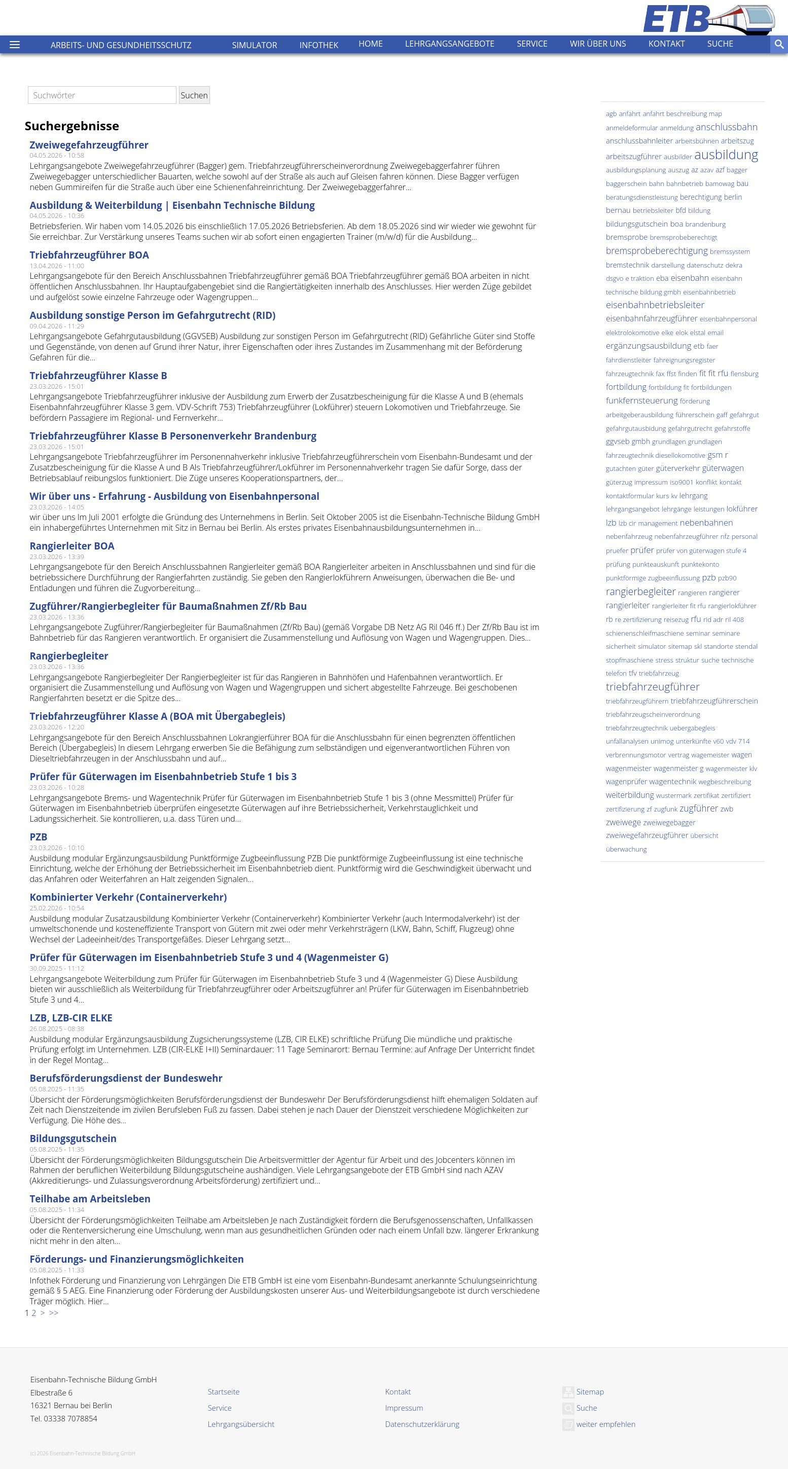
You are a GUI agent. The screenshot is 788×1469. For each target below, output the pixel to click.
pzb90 (727, 577)
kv (674, 495)
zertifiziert (736, 795)
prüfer (642, 550)
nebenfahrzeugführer (687, 536)
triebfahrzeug (659, 673)
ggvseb (618, 441)
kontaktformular (630, 495)
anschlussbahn (727, 127)
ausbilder (678, 156)
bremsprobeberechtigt (684, 237)
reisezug (676, 619)
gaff (722, 414)
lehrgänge (677, 508)
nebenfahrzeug (629, 536)
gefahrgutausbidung (636, 428)
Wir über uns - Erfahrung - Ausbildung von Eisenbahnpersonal (174, 496)
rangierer (724, 592)
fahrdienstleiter (629, 359)
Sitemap (583, 1391)
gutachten (621, 468)
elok (681, 332)
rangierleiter (628, 605)
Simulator (254, 45)
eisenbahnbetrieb (709, 292)
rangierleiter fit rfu (679, 605)
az (694, 169)
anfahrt (630, 113)
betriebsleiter (653, 210)
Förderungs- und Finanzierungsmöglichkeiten (136, 1259)
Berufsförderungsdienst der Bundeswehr (126, 1078)
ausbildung (726, 154)
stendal (746, 646)
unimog (662, 741)
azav (706, 169)
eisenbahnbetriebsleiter (655, 305)
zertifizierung (625, 809)
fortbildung (626, 386)
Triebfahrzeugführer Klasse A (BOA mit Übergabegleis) (157, 716)
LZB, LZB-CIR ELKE (70, 1017)
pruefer (617, 550)
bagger (737, 169)
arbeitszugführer (634, 156)
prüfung (618, 564)
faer (713, 346)
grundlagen (669, 441)
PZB (38, 836)
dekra (734, 265)
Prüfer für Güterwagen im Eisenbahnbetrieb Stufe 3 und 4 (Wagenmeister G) (208, 957)
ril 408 (734, 619)
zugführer (698, 808)
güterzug (619, 482)
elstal (698, 332)
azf (720, 169)
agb (611, 113)
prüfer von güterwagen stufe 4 (701, 550)
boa (677, 223)
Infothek (319, 45)
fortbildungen (711, 387)
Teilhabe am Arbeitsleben (90, 1198)
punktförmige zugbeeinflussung (653, 577)
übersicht (705, 835)
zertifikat (706, 795)
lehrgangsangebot (633, 508)
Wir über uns (598, 43)
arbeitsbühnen (697, 140)
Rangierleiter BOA (71, 545)
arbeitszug (737, 140)
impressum (651, 482)
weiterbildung (630, 794)
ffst (671, 373)
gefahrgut (744, 414)
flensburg (745, 373)
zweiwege (623, 822)
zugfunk (665, 809)
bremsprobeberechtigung (657, 250)
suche (710, 660)
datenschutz (705, 265)
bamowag (719, 183)
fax (660, 373)
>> (52, 1312)
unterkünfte (693, 741)
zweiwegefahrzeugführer (647, 835)
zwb (727, 809)
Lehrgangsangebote (449, 43)
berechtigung (701, 197)
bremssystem (730, 251)
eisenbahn (690, 277)
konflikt (706, 482)
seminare (726, 633)
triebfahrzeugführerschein (715, 700)
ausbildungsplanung (636, 169)
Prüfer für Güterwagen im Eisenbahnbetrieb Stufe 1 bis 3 (163, 776)
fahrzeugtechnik (630, 373)
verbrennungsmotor (636, 754)
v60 (718, 741)
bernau (618, 210)
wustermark (674, 795)
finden (687, 373)
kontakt (731, 482)
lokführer (742, 508)
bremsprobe (627, 237)
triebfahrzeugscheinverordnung (653, 714)
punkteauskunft (655, 564)
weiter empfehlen (598, 1424)
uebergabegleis (692, 727)
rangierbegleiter (641, 591)
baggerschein (626, 183)
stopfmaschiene (630, 660)
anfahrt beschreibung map (682, 113)
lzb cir (627, 523)
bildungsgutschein (637, 223)
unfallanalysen (627, 741)
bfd (680, 210)
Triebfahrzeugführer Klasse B (98, 375)
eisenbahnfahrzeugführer (652, 318)
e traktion (640, 278)
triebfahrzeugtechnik (637, 727)
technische (738, 660)
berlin (733, 197)
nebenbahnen (706, 522)
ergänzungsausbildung (648, 345)
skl (698, 646)
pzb (708, 577)
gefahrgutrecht (690, 428)
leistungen (709, 508)
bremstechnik (627, 265)
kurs (662, 495)
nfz (725, 536)
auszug (678, 169)
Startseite (224, 1391)
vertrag (679, 754)
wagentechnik (673, 781)
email (716, 332)
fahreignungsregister (684, 359)
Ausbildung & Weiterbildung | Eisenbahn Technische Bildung (172, 205)
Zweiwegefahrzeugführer (89, 144)
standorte (718, 646)
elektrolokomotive (632, 332)
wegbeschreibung (724, 781)
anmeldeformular (632, 127)
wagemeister (711, 754)
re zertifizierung (638, 619)
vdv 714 (738, 741)
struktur (687, 660)
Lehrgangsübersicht (241, 1424)
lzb (611, 522)
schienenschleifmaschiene (645, 633)
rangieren (692, 592)
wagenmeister (629, 768)
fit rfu (718, 373)
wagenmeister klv (731, 768)
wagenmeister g (679, 768)
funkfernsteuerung (642, 400)
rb (609, 619)
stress (664, 660)
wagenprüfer (627, 781)
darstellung (668, 265)
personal (745, 536)
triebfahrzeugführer (653, 686)
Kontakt (667, 43)
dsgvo (614, 278)
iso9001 (682, 482)
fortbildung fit (669, 387)
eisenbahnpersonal (728, 318)
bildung (699, 210)
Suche (720, 43)
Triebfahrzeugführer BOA (89, 254)
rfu (696, 619)
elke (668, 332)
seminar (698, 633)
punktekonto (700, 564)
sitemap (680, 646)
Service (532, 43)
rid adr (713, 619)
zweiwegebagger (669, 822)
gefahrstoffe (732, 428)
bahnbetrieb (684, 183)
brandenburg (706, 224)
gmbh (641, 441)
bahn (656, 183)
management (658, 523)
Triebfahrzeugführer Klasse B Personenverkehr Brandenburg (172, 435)
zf (649, 809)
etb (699, 346)
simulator (652, 646)
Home (371, 43)
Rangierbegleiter (68, 655)
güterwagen (723, 467)
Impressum (404, 1408)
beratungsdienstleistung (642, 197)
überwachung (626, 849)
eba (662, 278)
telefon (616, 673)
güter (646, 468)
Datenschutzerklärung (422, 1424)
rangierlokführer (732, 605)
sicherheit (621, 646)
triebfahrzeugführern (637, 701)
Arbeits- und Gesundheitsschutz (121, 45)
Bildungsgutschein (73, 1138)
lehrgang (693, 495)
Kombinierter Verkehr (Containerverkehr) (128, 897)
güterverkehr (678, 468)
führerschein (694, 414)
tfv (633, 673)
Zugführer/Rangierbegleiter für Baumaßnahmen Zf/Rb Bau (168, 606)
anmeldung (677, 127)
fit (702, 373)
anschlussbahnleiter (639, 140)
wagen (742, 754)
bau (742, 183)
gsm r (717, 454)
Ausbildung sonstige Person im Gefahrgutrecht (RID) (152, 315)
